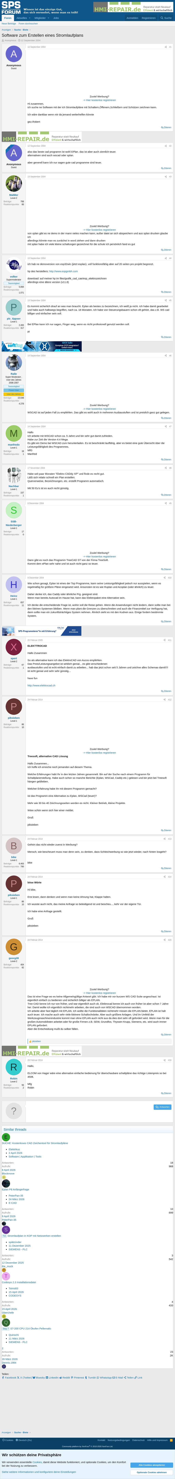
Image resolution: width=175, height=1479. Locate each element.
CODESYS (15, 1295)
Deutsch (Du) (24, 1440)
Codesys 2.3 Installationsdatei (19, 1282)
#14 (169, 877)
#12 (169, 700)
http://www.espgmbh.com (63, 271)
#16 (169, 1060)
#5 (170, 300)
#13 (169, 839)
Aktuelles (22, 17)
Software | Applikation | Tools (25, 1156)
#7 (170, 426)
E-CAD (13, 1202)
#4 (170, 258)
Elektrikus (14, 1149)
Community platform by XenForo (87, 1446)
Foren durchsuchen (28, 23)
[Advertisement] (49, 72)
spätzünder (15, 1242)
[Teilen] (166, 47)
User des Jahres (14, 394)
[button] (29, 18)
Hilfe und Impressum (157, 1440)
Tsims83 (13, 1288)
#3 (170, 176)
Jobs (56, 17)
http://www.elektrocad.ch (41, 685)
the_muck (7, 1266)
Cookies (7, 1440)
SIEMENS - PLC (18, 1249)
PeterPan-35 (16, 1195)
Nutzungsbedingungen (119, 1440)
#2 (170, 146)
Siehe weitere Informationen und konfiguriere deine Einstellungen (39, 1471)
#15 (169, 940)
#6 (170, 355)
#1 (170, 47)
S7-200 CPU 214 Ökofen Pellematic (30, 1328)
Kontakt (101, 1440)
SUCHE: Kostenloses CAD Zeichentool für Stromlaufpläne (35, 1143)
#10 (169, 578)
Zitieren (167, 127)
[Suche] (166, 18)
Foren (7, 17)
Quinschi (14, 1334)
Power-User (14, 390)
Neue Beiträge (9, 23)
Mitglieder (40, 17)
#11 (169, 640)
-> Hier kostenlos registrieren (99, 100)
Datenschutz (138, 1440)
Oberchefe (8, 1312)
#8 (170, 468)
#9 (170, 503)
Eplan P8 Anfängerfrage (15, 1189)
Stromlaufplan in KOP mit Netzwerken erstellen (34, 1235)
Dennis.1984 (9, 1362)
